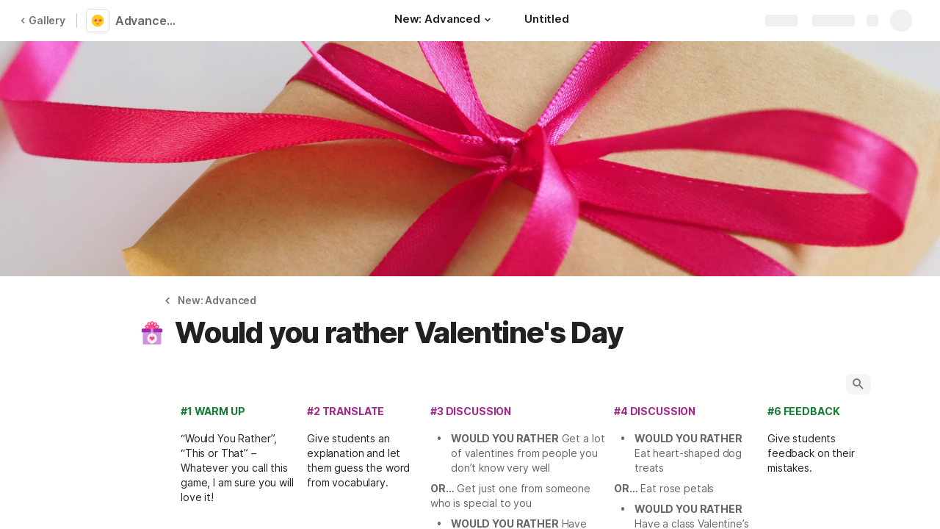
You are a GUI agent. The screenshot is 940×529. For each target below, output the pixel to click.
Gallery (42, 20)
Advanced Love (148, 20)
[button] (487, 19)
